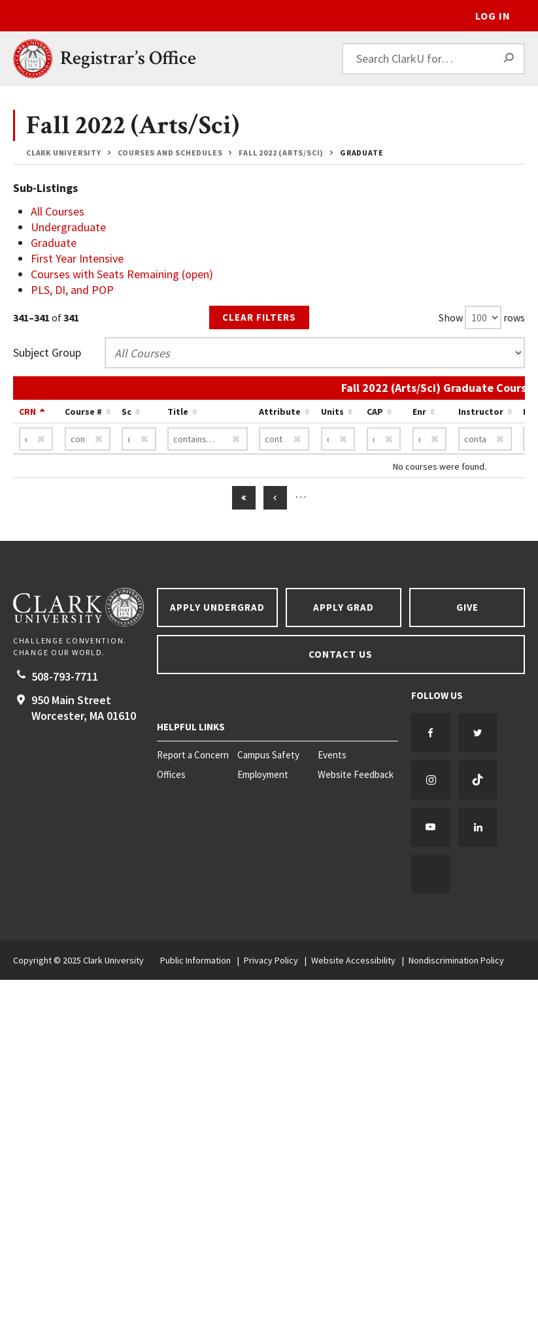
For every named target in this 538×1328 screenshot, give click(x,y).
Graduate (361, 152)
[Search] (509, 58)
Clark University (63, 152)
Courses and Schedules (170, 152)
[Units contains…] (338, 439)
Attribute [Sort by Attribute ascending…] (280, 411)
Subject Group (47, 352)
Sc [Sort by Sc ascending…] (126, 411)
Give (467, 607)
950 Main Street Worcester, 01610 (83, 707)
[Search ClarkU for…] (433, 58)
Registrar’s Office (128, 58)
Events (332, 755)
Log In (493, 15)
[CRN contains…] (36, 439)
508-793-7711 (64, 676)
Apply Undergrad (217, 607)
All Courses (57, 211)
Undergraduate (68, 227)
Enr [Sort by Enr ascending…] (419, 411)
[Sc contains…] (139, 439)
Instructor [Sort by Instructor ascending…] (480, 411)
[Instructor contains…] (485, 439)
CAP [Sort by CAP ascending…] (375, 411)
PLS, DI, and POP (72, 289)
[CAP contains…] (384, 439)
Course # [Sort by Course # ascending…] (83, 411)
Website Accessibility (353, 960)
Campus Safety (268, 755)
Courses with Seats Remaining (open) (122, 274)
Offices (171, 775)
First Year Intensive (77, 258)
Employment (262, 775)
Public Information (195, 960)
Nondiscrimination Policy (456, 960)
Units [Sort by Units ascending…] (332, 411)
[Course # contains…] (87, 439)
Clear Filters (259, 317)
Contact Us (341, 654)
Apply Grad (343, 607)
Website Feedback (356, 775)
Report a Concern (193, 755)
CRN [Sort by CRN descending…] (27, 411)
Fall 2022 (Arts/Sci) (281, 152)
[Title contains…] (207, 439)
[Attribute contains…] (284, 439)
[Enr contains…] (429, 439)
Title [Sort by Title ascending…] (177, 411)
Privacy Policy (271, 960)
